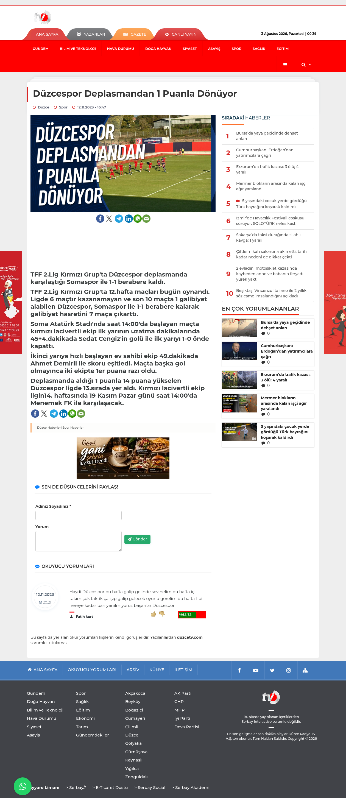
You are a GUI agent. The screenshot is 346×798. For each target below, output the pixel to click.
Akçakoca (135, 693)
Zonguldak (136, 776)
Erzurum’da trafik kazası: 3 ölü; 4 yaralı (286, 377)
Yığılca (132, 768)
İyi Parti (182, 718)
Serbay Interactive (257, 721)
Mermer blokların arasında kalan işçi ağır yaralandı (284, 403)
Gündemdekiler (92, 735)
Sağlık (259, 49)
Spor (236, 49)
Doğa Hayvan (158, 49)
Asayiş (214, 49)
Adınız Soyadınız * (53, 506)
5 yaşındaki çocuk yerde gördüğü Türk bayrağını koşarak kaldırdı (285, 432)
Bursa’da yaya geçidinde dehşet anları (285, 325)
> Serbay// (76, 787)
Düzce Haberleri (49, 427)
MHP (179, 710)
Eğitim (283, 49)
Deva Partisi (186, 726)
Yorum (42, 526)
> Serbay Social (149, 787)
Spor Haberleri (74, 427)
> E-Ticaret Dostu (110, 787)
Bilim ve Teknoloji (78, 49)
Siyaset (190, 49)
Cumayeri (135, 718)
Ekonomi (85, 718)
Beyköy (132, 701)
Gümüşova (136, 751)
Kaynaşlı (134, 760)
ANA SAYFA (47, 34)
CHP (179, 701)
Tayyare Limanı (43, 787)
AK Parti (182, 693)
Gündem (41, 49)
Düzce (131, 735)
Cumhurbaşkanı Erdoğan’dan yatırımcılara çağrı (287, 351)
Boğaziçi (134, 710)
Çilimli (131, 726)
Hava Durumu (120, 49)
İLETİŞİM (183, 669)
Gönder (137, 539)
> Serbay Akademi (190, 787)
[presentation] (166, 520)
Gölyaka (133, 743)
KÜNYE (156, 669)
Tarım (82, 726)
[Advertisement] (123, 243)
